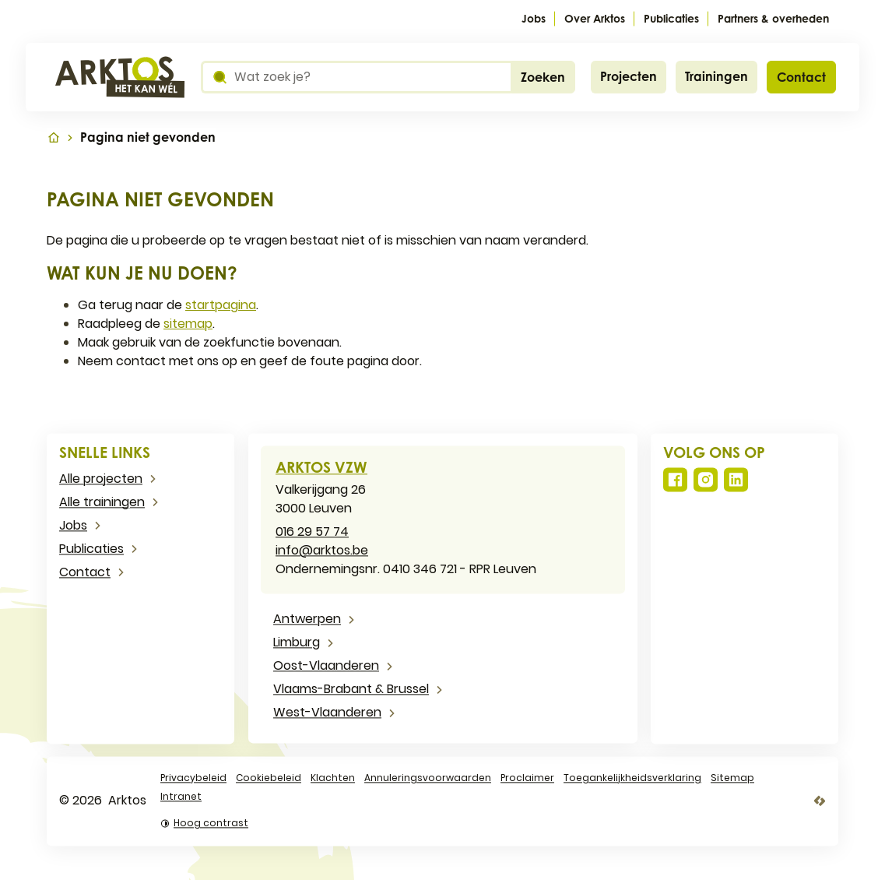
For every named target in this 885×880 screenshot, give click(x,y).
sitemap (187, 324)
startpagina (220, 305)
